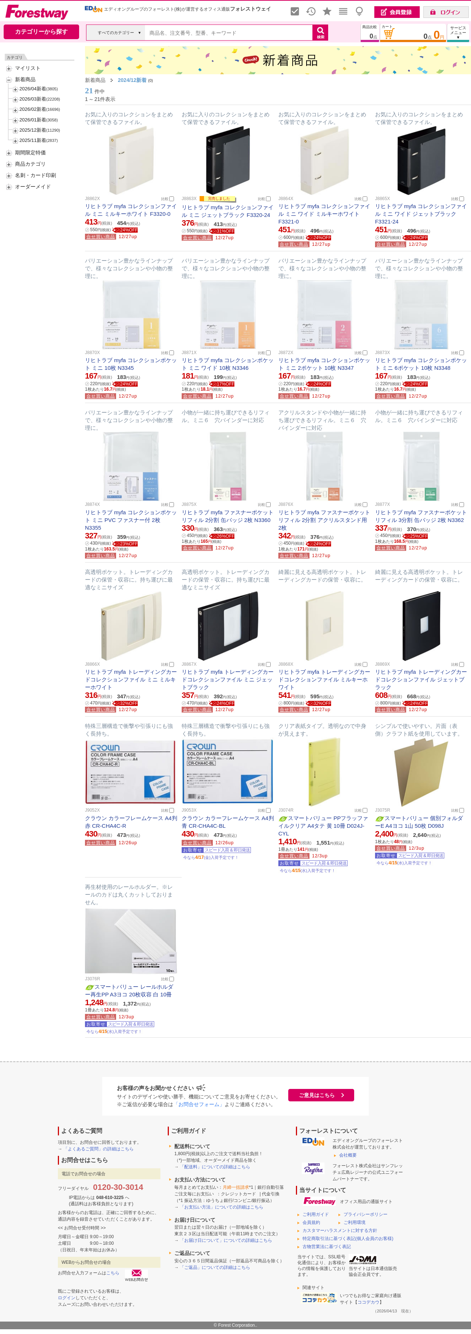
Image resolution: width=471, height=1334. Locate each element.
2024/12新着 (132, 80)
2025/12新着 (32, 130)
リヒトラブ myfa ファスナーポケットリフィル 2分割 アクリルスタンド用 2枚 (324, 520)
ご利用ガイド (316, 1214)
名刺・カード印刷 (35, 175)
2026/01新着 (32, 120)
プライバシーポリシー (365, 1214)
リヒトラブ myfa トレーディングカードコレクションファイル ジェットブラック (421, 679)
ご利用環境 (355, 1222)
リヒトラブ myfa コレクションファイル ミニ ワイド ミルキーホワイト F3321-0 (324, 214)
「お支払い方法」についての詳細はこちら (221, 1207)
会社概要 (348, 1155)
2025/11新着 (32, 140)
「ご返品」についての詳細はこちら (215, 1267)
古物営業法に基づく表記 (327, 1246)
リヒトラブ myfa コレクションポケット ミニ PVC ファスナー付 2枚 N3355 (131, 520)
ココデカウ (368, 1302)
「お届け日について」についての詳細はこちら (226, 1240)
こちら (112, 1272)
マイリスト (28, 68)
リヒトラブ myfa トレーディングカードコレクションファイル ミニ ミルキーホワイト (131, 679)
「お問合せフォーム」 (199, 1104)
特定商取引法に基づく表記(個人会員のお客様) (348, 1238)
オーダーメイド (33, 186)
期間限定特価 (30, 152)
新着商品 (25, 79)
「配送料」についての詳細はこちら (215, 1166)
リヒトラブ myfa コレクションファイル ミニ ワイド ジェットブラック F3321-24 (421, 214)
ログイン (66, 1297)
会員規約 (311, 1222)
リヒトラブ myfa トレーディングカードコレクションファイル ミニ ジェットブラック (228, 679)
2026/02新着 (32, 109)
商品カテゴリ (30, 164)
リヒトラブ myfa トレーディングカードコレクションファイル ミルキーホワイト (324, 679)
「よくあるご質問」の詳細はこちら (98, 1148)
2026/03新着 (32, 99)
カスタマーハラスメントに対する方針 (340, 1230)
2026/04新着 (32, 88)
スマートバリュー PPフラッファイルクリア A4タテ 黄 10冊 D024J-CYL (323, 826)
